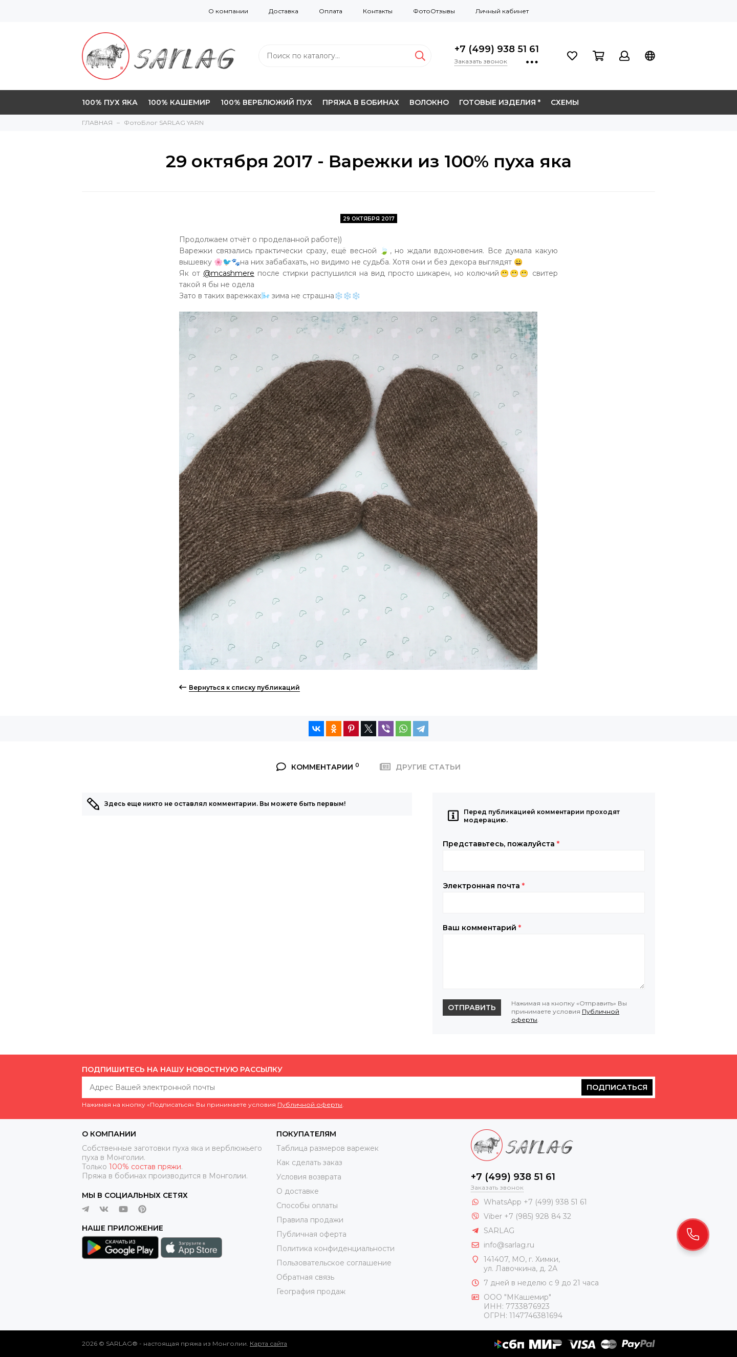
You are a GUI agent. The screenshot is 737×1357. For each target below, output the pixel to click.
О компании (228, 11)
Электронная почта (484, 886)
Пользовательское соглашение (334, 1262)
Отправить (472, 1007)
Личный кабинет (502, 11)
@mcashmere (228, 273)
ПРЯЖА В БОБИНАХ (360, 102)
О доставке (297, 1191)
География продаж (310, 1291)
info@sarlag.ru (509, 1245)
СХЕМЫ (565, 102)
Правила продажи (309, 1219)
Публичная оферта (311, 1234)
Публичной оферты (309, 1104)
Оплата (330, 11)
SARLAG (499, 1230)
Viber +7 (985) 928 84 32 (527, 1216)
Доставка (283, 11)
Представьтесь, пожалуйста (501, 844)
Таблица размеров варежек (327, 1148)
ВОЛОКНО (429, 102)
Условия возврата (308, 1176)
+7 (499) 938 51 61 (496, 49)
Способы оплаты (307, 1205)
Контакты (378, 11)
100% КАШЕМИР (179, 102)
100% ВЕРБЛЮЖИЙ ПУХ (266, 102)
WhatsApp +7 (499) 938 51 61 (535, 1202)
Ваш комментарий (482, 928)
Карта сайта (268, 1343)
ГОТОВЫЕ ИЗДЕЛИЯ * (499, 102)
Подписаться (617, 1087)
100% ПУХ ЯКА (110, 102)
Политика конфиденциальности (335, 1248)
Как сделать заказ (309, 1162)
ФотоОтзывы (434, 11)
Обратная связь (305, 1277)
